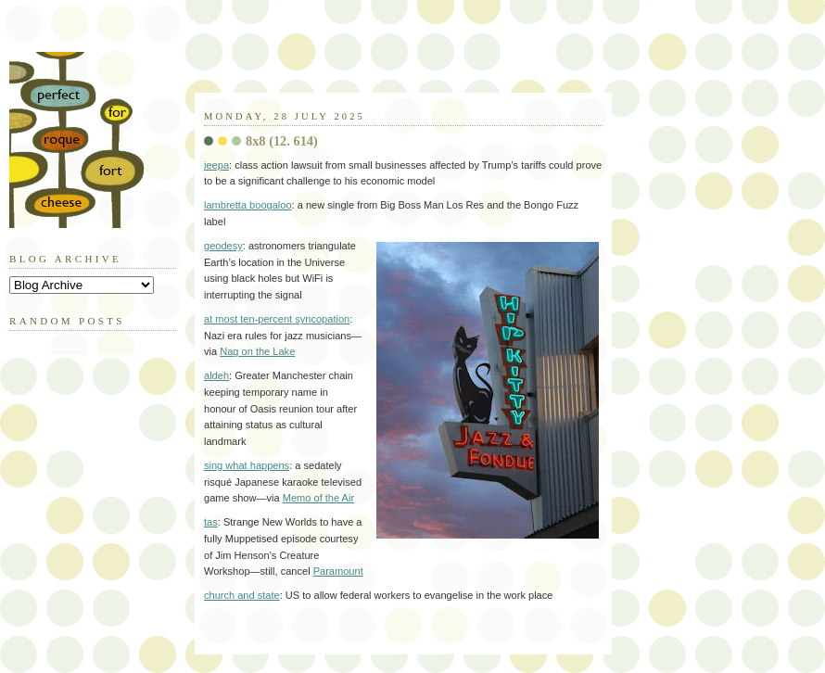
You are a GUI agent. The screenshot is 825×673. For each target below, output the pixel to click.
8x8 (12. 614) (282, 140)
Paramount (338, 571)
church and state (242, 595)
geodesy (223, 245)
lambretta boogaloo (248, 204)
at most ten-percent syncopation (276, 318)
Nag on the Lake (257, 351)
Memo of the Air (318, 497)
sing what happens (246, 465)
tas (211, 521)
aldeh (216, 375)
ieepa (216, 165)
